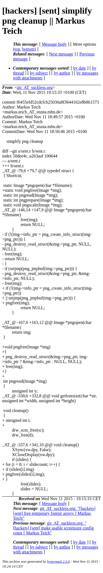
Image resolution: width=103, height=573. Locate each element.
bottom (28, 49)
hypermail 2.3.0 (58, 561)
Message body (54, 44)
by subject (39, 73)
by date (79, 68)
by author (62, 73)
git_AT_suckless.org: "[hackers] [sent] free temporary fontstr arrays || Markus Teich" (54, 513)
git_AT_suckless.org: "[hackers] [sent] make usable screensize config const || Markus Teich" (53, 528)
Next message (61, 54)
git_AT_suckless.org (35, 87)
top (17, 49)
